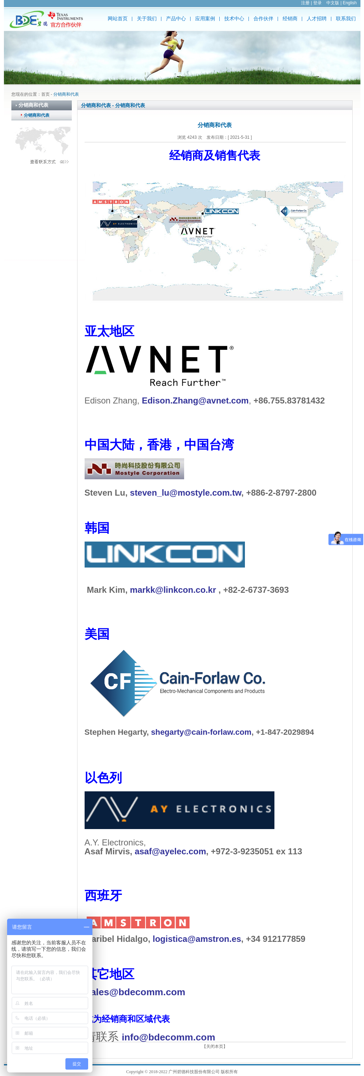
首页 (45, 94)
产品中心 (176, 18)
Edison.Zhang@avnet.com (195, 400)
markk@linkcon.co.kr (173, 590)
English (350, 2)
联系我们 (346, 18)
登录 (317, 2)
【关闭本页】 (215, 1046)
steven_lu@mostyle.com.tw (185, 492)
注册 (305, 2)
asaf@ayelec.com (170, 851)
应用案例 (205, 18)
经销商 (290, 18)
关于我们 (147, 18)
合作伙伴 (263, 18)
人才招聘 (317, 18)
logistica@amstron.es (197, 939)
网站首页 (118, 18)
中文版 (332, 2)
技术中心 (234, 18)
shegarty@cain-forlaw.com (201, 732)
